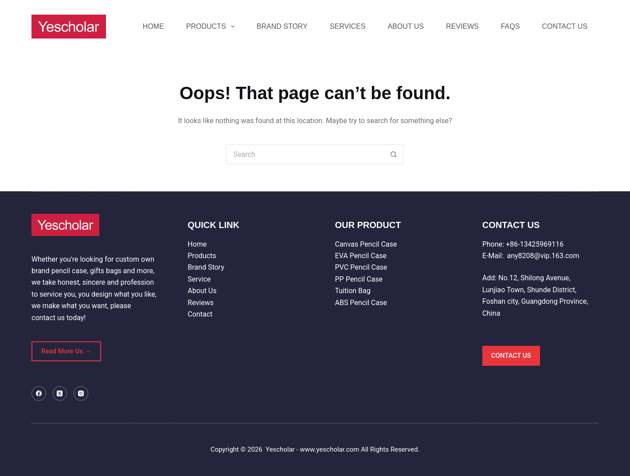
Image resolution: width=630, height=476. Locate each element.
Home (197, 244)
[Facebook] (38, 393)
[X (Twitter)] (60, 393)
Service (199, 279)
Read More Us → (66, 351)
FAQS (510, 26)
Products (202, 256)
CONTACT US (564, 26)
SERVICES (348, 26)
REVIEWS (462, 26)
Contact (200, 314)
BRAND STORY (282, 26)
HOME (153, 26)
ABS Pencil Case (361, 302)
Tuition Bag (352, 290)
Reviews (201, 302)
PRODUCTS (212, 26)
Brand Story (206, 267)
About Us (202, 290)
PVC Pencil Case (361, 267)
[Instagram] (81, 393)
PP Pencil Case (358, 279)
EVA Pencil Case (360, 256)
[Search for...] (304, 154)
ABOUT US (405, 26)
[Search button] (393, 154)
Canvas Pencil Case (366, 244)
